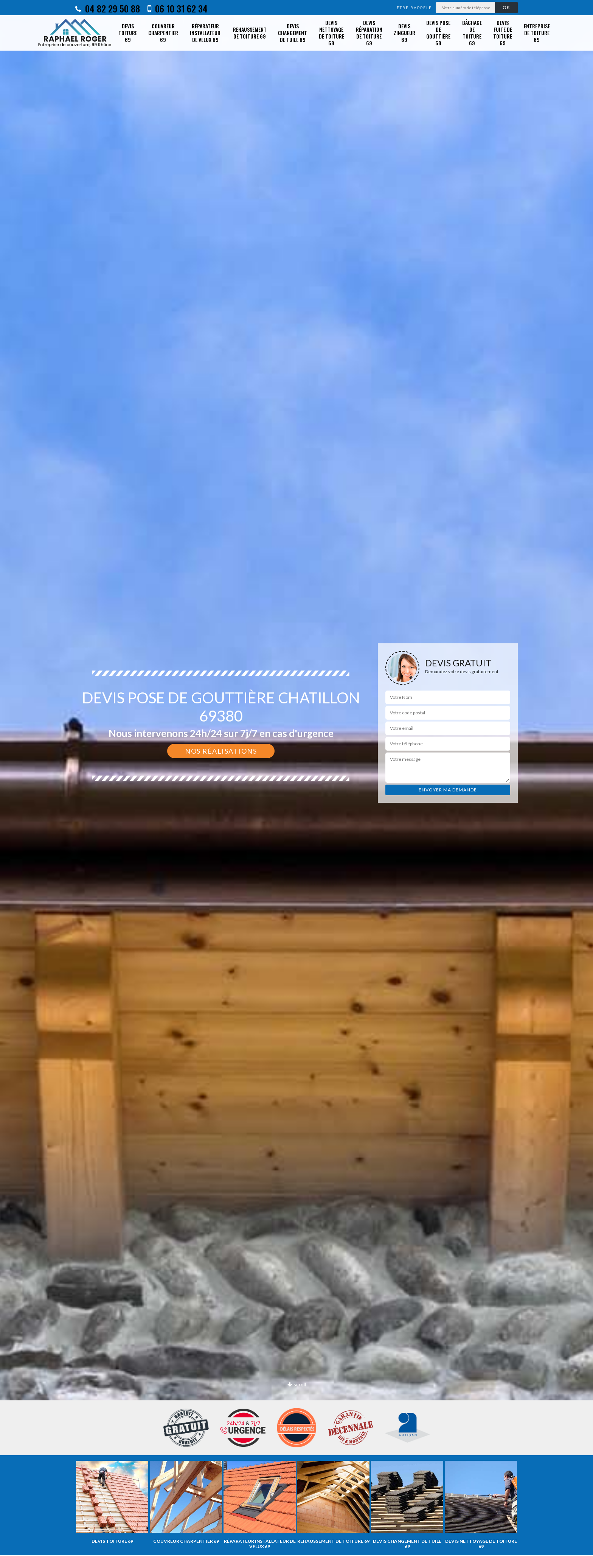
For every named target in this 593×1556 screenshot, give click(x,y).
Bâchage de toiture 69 (472, 33)
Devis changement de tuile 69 (292, 32)
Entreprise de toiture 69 (537, 32)
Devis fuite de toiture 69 (502, 33)
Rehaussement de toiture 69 (250, 32)
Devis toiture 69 (127, 32)
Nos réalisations (221, 751)
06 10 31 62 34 (177, 8)
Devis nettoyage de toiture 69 (331, 33)
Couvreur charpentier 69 (163, 32)
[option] (112, 1502)
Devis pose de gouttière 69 (438, 33)
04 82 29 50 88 (107, 8)
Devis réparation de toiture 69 (369, 33)
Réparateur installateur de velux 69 (205, 32)
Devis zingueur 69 (404, 32)
